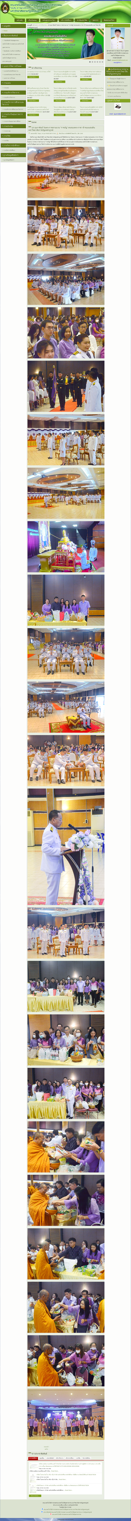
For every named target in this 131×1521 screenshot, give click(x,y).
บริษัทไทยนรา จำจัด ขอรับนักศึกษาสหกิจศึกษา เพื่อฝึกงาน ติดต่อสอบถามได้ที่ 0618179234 (62, 1485)
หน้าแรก (35, 25)
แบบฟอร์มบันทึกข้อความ (11, 71)
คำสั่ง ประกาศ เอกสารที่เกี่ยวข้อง (117, 92)
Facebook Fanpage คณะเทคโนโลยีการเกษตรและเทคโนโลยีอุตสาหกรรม (13, 44)
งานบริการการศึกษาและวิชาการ (13, 109)
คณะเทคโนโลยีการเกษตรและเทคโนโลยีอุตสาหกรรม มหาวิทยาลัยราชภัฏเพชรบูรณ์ (66, 1509)
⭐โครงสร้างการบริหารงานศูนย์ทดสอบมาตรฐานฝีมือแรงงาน (117, 87)
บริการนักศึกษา (66, 20)
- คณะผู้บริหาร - (117, 62)
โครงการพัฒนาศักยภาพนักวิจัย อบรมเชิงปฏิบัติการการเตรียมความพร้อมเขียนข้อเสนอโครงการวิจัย (65, 109)
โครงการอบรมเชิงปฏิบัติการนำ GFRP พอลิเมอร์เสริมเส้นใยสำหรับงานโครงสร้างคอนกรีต (91, 109)
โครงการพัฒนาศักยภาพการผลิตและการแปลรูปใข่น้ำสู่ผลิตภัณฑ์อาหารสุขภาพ (91, 74)
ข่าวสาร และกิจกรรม (114, 96)
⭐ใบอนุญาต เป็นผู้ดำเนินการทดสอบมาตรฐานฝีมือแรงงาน (116, 80)
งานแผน (6, 88)
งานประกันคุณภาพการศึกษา (12, 121)
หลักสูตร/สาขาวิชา (49, 20)
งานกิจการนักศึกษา (9, 150)
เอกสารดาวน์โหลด (9, 78)
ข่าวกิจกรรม (42, 25)
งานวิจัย (6, 140)
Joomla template (60, 1519)
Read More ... (33, 77)
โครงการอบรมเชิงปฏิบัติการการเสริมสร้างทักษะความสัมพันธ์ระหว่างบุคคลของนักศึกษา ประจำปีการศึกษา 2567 (65, 74)
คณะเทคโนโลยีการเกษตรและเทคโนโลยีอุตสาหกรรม (66, 1514)
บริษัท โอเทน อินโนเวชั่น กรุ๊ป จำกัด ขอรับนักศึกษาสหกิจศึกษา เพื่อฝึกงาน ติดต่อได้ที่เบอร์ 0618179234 (66, 1474)
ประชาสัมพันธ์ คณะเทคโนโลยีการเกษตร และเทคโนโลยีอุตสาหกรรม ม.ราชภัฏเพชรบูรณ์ (67, 1512)
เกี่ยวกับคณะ (32, 20)
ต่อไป (46, 1449)
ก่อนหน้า (46, 1447)
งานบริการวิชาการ (9, 97)
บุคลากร (95, 20)
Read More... (55, 1471)
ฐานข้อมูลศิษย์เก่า (9, 160)
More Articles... (35, 1496)
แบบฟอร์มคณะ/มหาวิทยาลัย (12, 74)
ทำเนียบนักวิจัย (82, 20)
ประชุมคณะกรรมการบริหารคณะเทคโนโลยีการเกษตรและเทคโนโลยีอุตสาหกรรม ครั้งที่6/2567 (38, 109)
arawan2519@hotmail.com (120, 60)
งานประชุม (7, 131)
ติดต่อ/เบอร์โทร (109, 20)
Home (5, 31)
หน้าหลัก (20, 20)
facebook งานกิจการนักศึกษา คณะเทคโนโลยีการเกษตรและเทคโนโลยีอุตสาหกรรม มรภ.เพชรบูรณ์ (12, 56)
